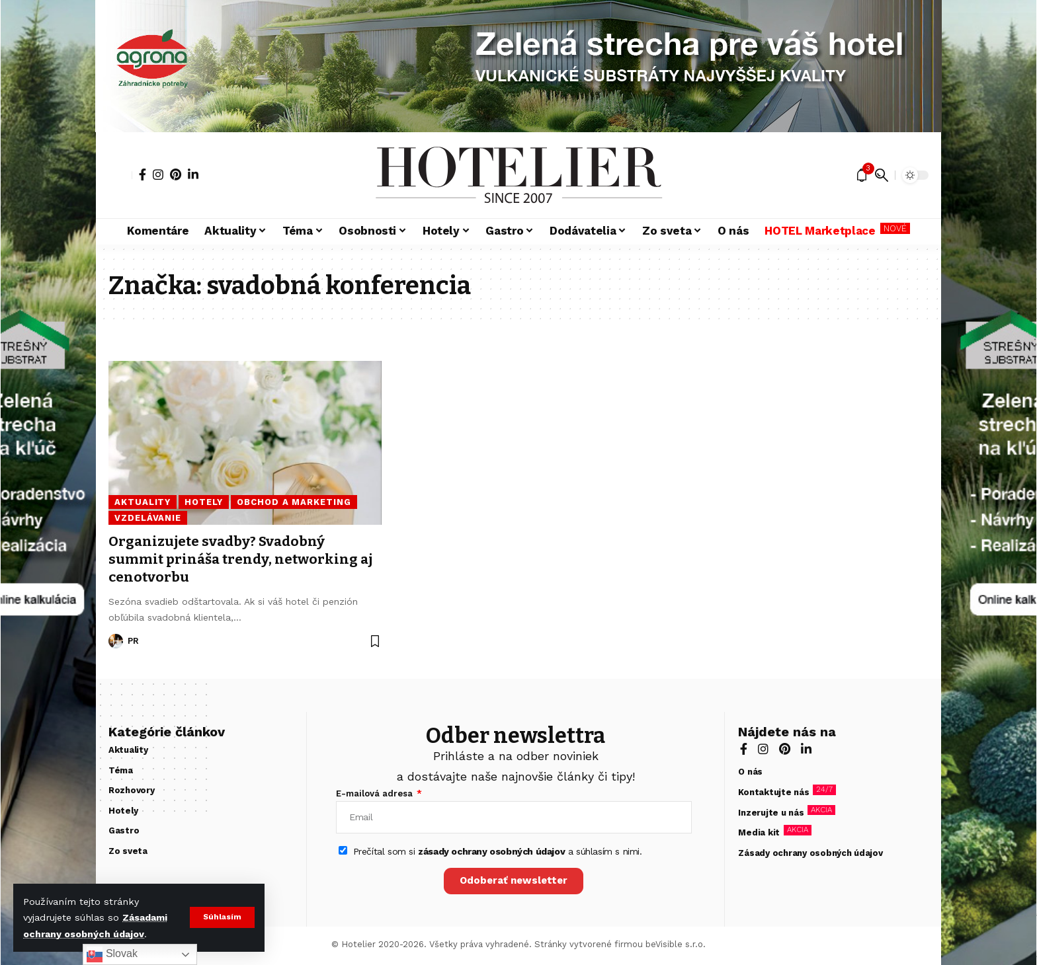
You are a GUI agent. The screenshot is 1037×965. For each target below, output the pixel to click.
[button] (222, 917)
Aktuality (142, 502)
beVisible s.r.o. (675, 945)
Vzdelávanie (147, 518)
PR (133, 641)
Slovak (112, 954)
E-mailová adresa (375, 793)
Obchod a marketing (294, 502)
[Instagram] (158, 174)
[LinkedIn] (193, 174)
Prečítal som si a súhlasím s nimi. (497, 852)
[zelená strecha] (48, 482)
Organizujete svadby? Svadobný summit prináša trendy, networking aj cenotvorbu (242, 559)
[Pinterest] (176, 174)
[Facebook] (142, 174)
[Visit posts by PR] (115, 641)
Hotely (203, 502)
